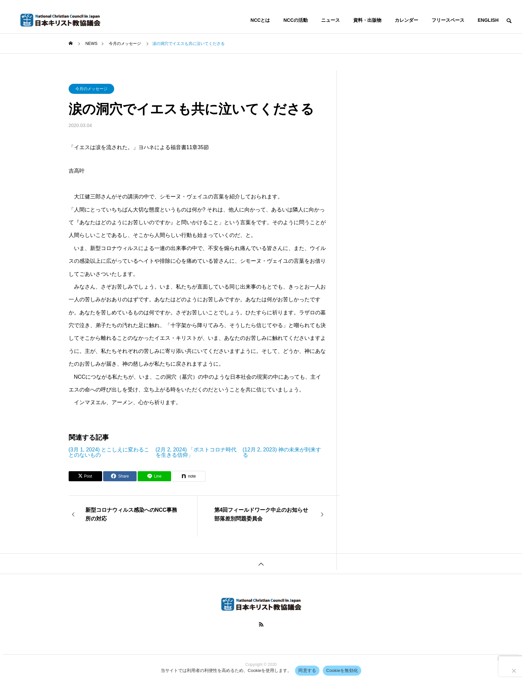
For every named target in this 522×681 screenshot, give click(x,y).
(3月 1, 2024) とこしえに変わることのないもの (109, 452)
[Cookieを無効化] (513, 670)
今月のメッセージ (91, 88)
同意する (307, 670)
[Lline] (154, 476)
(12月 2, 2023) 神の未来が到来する (282, 452)
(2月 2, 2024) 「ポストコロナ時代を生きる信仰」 (196, 452)
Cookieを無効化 (342, 670)
